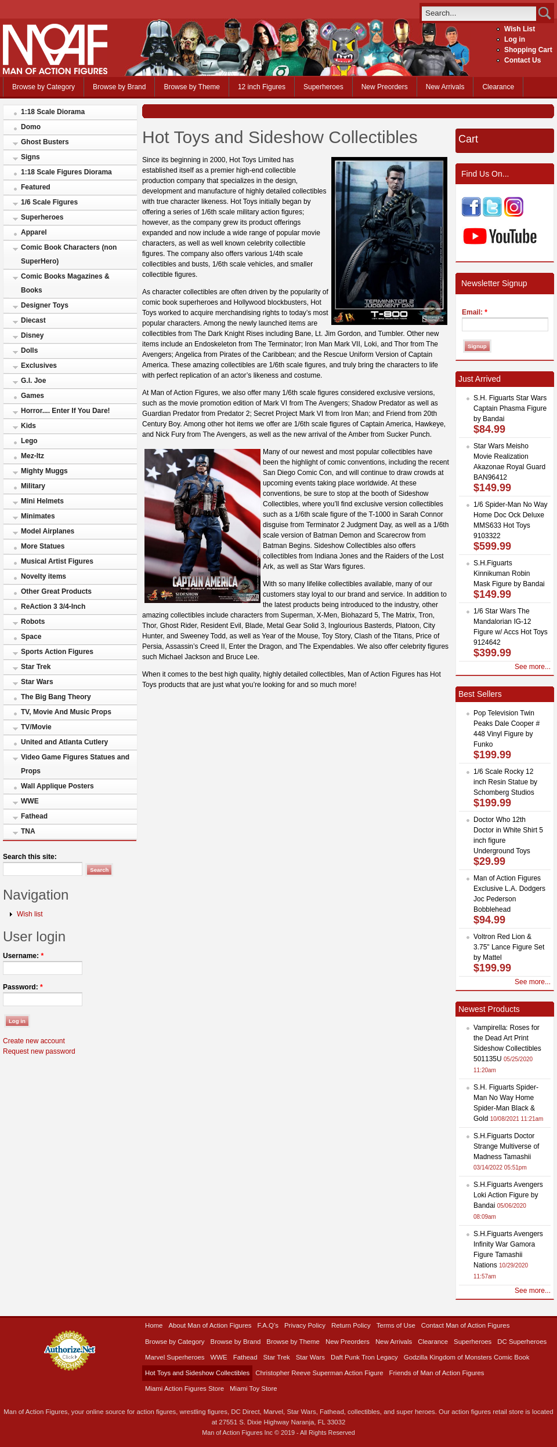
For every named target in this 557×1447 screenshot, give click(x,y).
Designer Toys (44, 305)
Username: (23, 956)
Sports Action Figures (57, 652)
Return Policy (351, 1325)
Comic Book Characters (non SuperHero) (69, 254)
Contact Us (522, 60)
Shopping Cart (528, 50)
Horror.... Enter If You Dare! (65, 411)
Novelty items (43, 576)
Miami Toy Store (253, 1388)
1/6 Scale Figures (49, 202)
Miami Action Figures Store (184, 1388)
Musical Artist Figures (57, 561)
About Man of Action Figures (209, 1325)
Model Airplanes (47, 531)
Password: (23, 987)
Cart (468, 139)
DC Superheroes (522, 1341)
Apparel (34, 232)
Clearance (498, 87)
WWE (30, 801)
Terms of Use (396, 1325)
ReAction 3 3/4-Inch (53, 606)
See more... (533, 667)
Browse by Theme (192, 87)
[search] (479, 13)
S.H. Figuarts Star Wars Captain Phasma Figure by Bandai (510, 408)
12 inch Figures (261, 87)
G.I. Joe (33, 381)
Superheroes (323, 87)
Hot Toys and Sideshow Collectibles (197, 1372)
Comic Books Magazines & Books (65, 283)
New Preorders (384, 87)
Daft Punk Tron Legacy (364, 1357)
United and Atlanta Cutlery (64, 742)
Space (31, 637)
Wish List (519, 29)
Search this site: (30, 857)
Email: (474, 312)
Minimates (38, 516)
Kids (28, 426)
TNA (28, 831)
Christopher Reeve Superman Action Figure (319, 1372)
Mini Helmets (42, 501)
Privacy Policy (304, 1325)
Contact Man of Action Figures (465, 1325)
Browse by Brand (119, 87)
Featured (35, 187)
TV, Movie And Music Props (66, 712)
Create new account (34, 1041)
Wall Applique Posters (57, 786)
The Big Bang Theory (56, 697)
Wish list (30, 914)
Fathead (34, 816)
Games (32, 396)
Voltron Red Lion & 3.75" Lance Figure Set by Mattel (508, 947)
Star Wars (37, 682)
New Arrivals (445, 87)
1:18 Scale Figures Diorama (66, 172)
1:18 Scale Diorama (53, 112)
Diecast (33, 320)
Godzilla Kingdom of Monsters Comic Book (467, 1357)
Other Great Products (56, 591)
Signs (30, 157)
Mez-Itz (32, 456)
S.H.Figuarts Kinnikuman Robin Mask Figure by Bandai (509, 573)
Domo (31, 127)
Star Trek (35, 667)
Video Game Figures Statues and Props (75, 764)
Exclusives (39, 365)
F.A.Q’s (268, 1325)
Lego (29, 441)
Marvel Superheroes (175, 1357)
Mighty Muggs (44, 471)
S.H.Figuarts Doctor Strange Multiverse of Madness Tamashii (506, 1146)
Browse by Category (43, 87)
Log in (514, 39)
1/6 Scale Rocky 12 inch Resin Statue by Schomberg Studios (505, 782)
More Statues (42, 546)
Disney (32, 335)
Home (153, 1325)
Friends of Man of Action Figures (436, 1372)
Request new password (39, 1051)
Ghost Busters (45, 142)
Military (33, 486)
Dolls (29, 350)
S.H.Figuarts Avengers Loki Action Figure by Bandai (508, 1195)
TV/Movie (36, 727)
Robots (33, 621)
